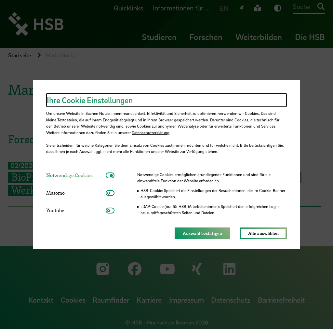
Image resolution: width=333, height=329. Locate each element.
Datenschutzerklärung (150, 132)
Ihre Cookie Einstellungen (90, 100)
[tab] (76, 175)
